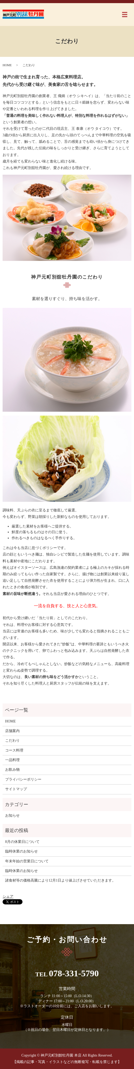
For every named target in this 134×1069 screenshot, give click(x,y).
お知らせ (12, 815)
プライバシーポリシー (23, 779)
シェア (8, 896)
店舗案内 (12, 731)
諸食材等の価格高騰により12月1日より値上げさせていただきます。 (60, 880)
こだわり (12, 740)
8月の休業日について (22, 842)
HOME (7, 65)
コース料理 (14, 750)
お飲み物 (12, 770)
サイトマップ (16, 789)
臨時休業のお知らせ (21, 851)
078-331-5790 (74, 973)
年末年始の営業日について (27, 861)
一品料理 (12, 760)
